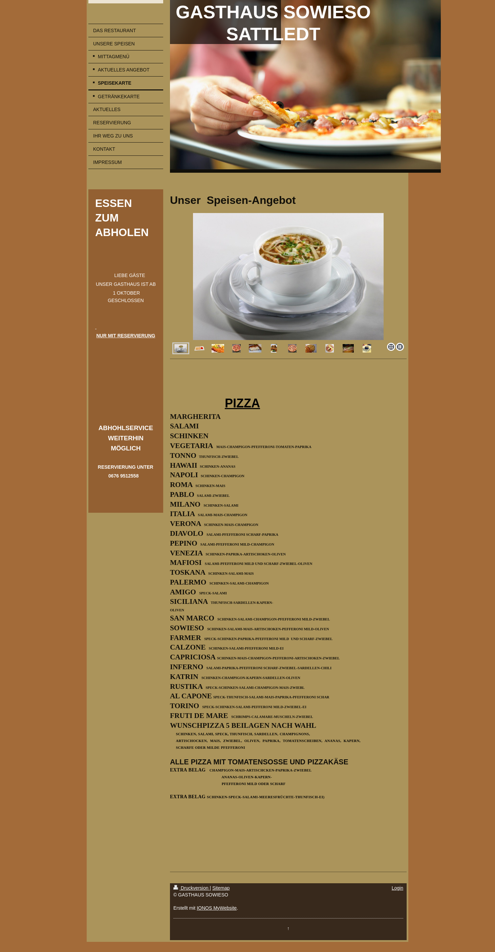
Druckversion (191, 888)
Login (397, 888)
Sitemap (221, 888)
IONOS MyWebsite (217, 908)
